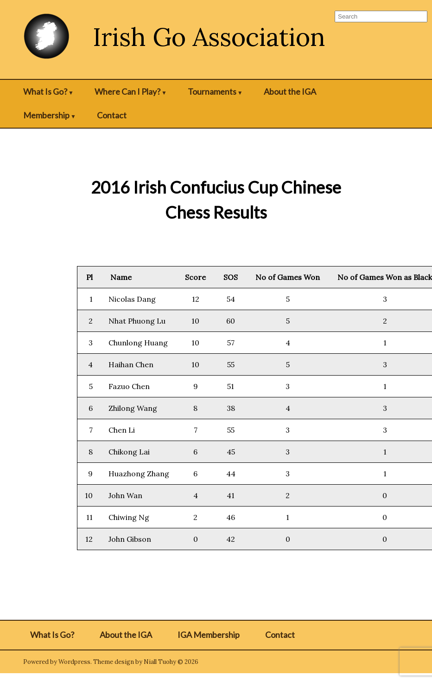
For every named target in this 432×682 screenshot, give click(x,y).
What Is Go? (45, 91)
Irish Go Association (209, 37)
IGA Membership (209, 635)
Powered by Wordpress (56, 662)
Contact (112, 115)
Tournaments (212, 91)
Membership (46, 115)
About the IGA (290, 91)
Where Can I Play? (127, 91)
